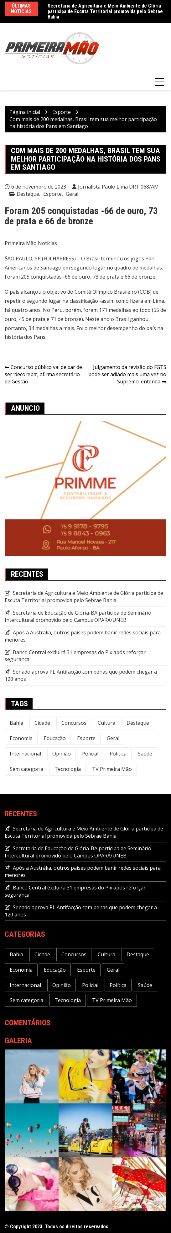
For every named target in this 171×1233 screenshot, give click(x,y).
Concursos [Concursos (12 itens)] (73, 722)
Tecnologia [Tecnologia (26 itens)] (67, 769)
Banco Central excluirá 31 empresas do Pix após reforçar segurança (75, 656)
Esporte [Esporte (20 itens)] (86, 738)
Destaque (28, 193)
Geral (72, 193)
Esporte (52, 193)
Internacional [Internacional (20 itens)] (25, 753)
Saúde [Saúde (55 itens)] (145, 753)
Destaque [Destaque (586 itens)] (138, 722)
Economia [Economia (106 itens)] (21, 738)
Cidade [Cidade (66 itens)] (42, 722)
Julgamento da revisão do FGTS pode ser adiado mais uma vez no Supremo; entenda (127, 374)
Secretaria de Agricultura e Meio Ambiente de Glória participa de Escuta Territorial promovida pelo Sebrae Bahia (105, 11)
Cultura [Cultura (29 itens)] (106, 722)
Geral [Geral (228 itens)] (113, 738)
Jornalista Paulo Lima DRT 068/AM (118, 186)
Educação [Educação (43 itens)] (55, 738)
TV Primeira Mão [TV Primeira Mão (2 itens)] (112, 769)
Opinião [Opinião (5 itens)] (61, 753)
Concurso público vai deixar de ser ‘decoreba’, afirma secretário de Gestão (43, 374)
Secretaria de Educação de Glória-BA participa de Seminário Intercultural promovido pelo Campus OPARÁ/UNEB (78, 616)
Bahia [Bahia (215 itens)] (16, 722)
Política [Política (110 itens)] (118, 753)
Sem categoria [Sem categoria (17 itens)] (26, 769)
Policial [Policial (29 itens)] (90, 753)
